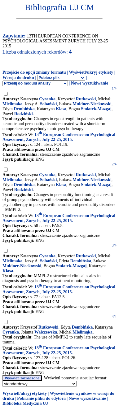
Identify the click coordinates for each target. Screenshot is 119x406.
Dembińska (24, 109)
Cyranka (47, 99)
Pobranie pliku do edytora (41, 398)
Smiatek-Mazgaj (96, 109)
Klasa (61, 109)
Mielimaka (12, 261)
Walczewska (45, 332)
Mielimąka (12, 104)
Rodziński (23, 113)
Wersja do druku (18, 77)
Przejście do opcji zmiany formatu (34, 72)
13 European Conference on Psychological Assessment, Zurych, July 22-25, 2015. (58, 137)
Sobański (48, 104)
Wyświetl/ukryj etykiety (91, 72)
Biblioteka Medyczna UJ (25, 403)
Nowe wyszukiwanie (89, 83)
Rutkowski (86, 99)
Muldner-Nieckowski (92, 104)
